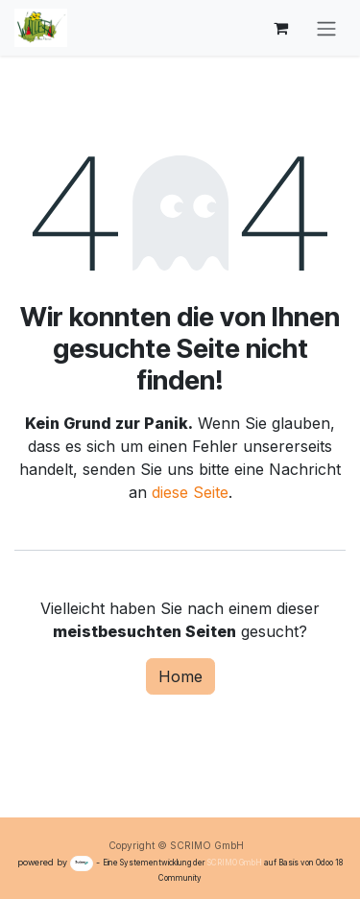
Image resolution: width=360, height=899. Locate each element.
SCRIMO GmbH (234, 862)
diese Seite (190, 492)
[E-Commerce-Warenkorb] (280, 28)
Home (180, 676)
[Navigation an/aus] (326, 28)
